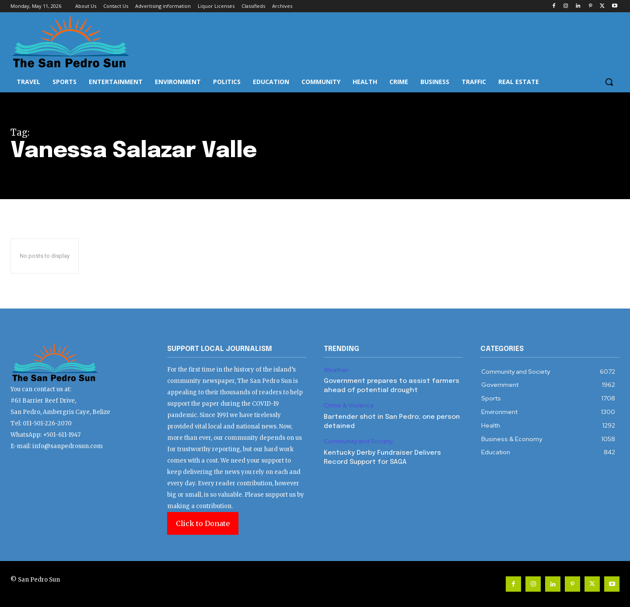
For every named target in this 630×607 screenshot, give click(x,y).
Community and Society (358, 441)
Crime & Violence (349, 405)
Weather (336, 370)
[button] (609, 81)
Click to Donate (203, 523)
